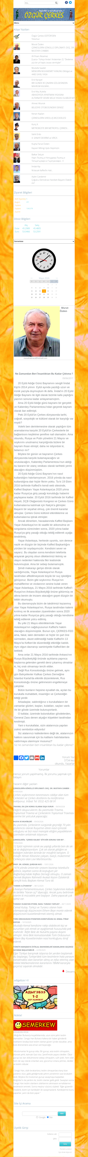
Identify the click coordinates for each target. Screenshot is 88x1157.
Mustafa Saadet (39, 68)
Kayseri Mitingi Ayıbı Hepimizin (45, 148)
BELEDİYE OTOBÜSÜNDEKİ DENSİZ (48, 107)
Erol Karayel (37, 79)
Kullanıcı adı (51, 1134)
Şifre (55, 1138)
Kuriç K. (35, 124)
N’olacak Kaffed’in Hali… (42, 170)
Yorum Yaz (68, 757)
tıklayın (17, 777)
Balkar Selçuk (38, 154)
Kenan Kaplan (38, 113)
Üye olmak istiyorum (65, 1152)
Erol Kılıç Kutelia (39, 91)
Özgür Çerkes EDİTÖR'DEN (44, 35)
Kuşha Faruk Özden (40, 143)
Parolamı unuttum (66, 1149)
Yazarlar (70, 763)
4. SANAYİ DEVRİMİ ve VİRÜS (44, 138)
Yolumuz (36, 39)
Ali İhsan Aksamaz (40, 56)
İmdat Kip (36, 166)
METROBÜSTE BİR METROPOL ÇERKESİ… (50, 128)
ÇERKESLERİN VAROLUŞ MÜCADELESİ (49, 118)
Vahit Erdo (36, 134)
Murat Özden (38, 44)
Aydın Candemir (39, 176)
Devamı (68, 971)
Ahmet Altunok (38, 103)
